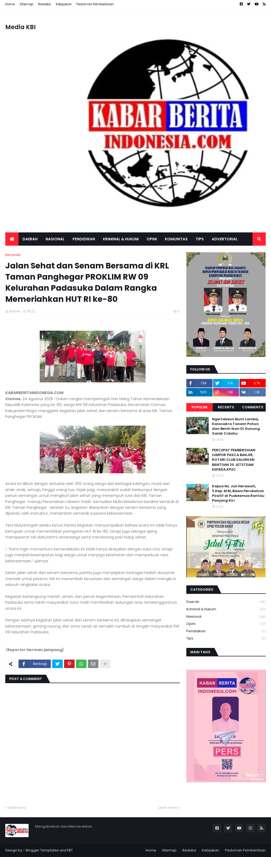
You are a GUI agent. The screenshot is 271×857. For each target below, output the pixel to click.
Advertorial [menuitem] (225, 239)
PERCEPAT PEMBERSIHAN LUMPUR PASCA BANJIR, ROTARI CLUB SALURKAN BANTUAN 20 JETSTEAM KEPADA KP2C (233, 460)
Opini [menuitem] (152, 239)
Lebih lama (167, 807)
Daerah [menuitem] (30, 239)
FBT (70, 850)
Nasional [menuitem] (55, 239)
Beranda (12, 254)
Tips (226, 638)
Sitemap (26, 4)
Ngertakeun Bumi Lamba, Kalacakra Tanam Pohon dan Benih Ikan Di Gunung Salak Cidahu (236, 426)
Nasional (226, 617)
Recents (226, 407)
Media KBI (20, 27)
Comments (252, 407)
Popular (199, 407)
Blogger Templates (42, 850)
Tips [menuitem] (200, 239)
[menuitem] (12, 239)
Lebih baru (17, 807)
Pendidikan (226, 631)
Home (10, 4)
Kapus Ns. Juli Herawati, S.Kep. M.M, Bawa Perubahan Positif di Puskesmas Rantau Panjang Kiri (238, 493)
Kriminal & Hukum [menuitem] (121, 239)
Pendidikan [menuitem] (84, 239)
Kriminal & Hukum (226, 609)
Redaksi (44, 4)
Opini (226, 624)
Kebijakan (64, 4)
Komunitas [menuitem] (176, 239)
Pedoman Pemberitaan (95, 4)
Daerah (226, 602)
